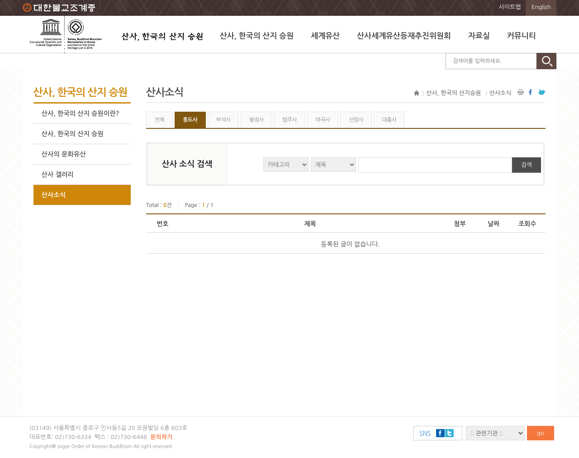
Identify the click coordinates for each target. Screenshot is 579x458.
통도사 (190, 120)
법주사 (289, 120)
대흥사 (389, 120)
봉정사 (256, 120)
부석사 (223, 120)
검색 (526, 165)
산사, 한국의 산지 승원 (257, 36)
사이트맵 (510, 7)
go (540, 433)
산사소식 (54, 195)
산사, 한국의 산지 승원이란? (80, 113)
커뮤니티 (521, 36)
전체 (159, 120)
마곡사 (323, 120)
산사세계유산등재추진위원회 (404, 36)
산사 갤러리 (58, 174)
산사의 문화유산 (64, 154)
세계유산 (325, 36)
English (541, 7)
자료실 (479, 36)
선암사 (356, 120)
